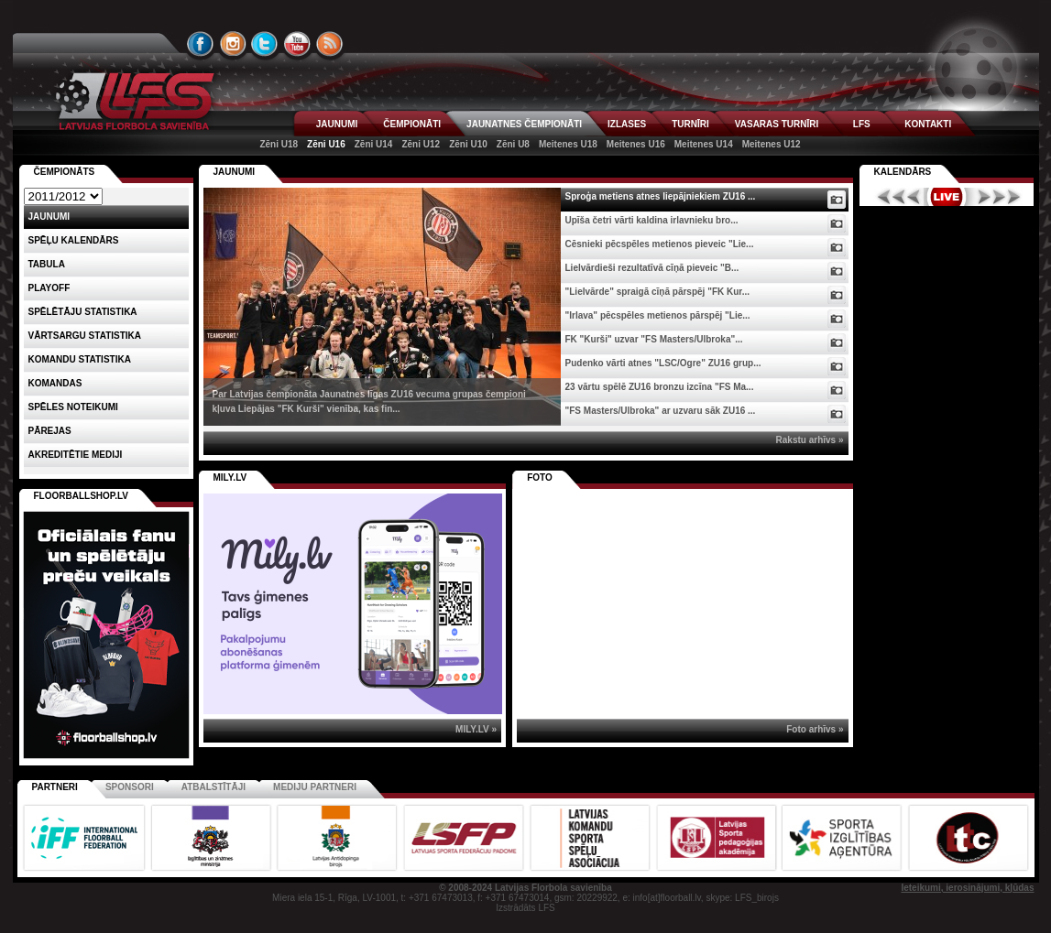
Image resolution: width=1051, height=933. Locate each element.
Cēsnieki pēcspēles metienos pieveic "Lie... (659, 244)
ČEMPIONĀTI (412, 124)
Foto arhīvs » (814, 729)
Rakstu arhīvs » (810, 440)
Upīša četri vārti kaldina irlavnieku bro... (652, 220)
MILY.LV (230, 477)
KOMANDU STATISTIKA (79, 359)
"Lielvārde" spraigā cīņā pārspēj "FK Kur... (657, 292)
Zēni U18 (278, 144)
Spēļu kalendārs (73, 240)
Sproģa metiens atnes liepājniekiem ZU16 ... (660, 196)
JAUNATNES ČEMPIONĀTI (524, 124)
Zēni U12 (420, 144)
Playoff (49, 288)
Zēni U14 (374, 144)
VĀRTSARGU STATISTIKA (85, 336)
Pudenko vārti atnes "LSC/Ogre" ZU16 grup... (663, 363)
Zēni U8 (513, 144)
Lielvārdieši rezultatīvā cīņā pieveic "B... (652, 268)
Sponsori (129, 787)
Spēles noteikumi (73, 407)
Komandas (55, 383)
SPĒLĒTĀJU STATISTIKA (82, 312)
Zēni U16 (326, 144)
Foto (540, 477)
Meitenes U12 (771, 144)
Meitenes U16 (636, 144)
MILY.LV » (476, 729)
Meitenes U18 (568, 144)
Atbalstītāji (213, 787)
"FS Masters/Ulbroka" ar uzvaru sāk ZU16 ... (660, 411)
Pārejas (49, 431)
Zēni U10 (468, 144)
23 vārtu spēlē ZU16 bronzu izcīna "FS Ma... (659, 387)
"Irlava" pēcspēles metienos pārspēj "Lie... (657, 315)
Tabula (46, 264)
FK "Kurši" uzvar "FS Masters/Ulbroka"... (654, 339)
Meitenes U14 (703, 144)
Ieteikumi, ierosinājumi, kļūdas (967, 888)
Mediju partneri (314, 787)
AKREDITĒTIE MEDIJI (75, 455)
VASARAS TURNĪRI (776, 124)
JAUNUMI (337, 124)
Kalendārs (903, 172)
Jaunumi (234, 172)
